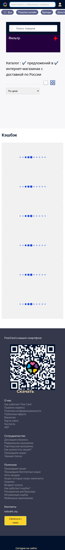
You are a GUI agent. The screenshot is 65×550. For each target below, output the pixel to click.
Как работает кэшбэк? (17, 488)
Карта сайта (11, 420)
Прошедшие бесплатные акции (22, 472)
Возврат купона (13, 485)
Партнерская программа (18, 446)
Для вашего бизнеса (16, 439)
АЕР (6, 427)
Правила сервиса (14, 407)
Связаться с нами (15, 520)
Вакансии (9, 417)
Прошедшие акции (15, 453)
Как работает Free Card (17, 404)
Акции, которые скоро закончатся (24, 478)
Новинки (9, 481)
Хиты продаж (12, 475)
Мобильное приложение (18, 498)
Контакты (9, 424)
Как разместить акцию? (17, 449)
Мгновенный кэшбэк (16, 494)
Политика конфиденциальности (22, 411)
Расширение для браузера (19, 491)
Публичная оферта (15, 414)
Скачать (25, 391)
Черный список (13, 456)
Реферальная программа (18, 443)
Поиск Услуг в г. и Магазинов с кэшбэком (30, 4)
